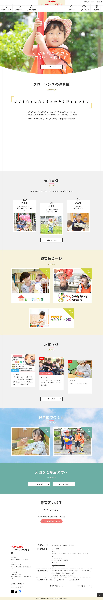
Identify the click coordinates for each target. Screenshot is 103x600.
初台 (56, 562)
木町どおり (54, 558)
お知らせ (60, 580)
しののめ (54, 553)
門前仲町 (63, 553)
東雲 (53, 562)
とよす (58, 553)
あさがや (80, 553)
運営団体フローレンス (89, 1)
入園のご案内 (42, 570)
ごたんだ (75, 553)
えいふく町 (85, 553)
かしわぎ (60, 558)
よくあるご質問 (73, 580)
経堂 (53, 566)
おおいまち (69, 553)
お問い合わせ (99, 1)
